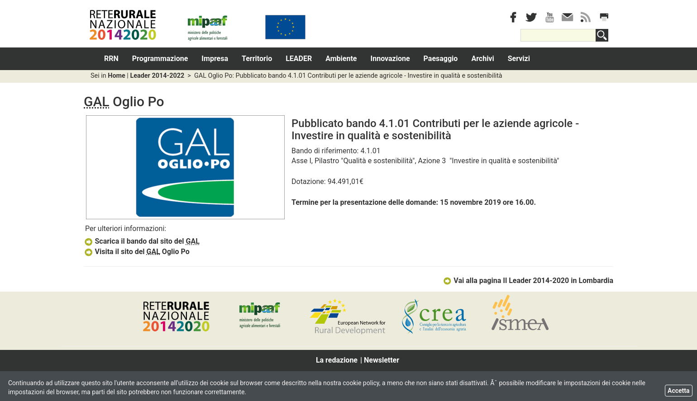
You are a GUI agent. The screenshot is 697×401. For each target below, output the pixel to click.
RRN (111, 58)
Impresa (214, 58)
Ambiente (341, 58)
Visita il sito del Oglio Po (137, 251)
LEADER (299, 58)
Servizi (519, 58)
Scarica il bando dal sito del (142, 241)
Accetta (678, 390)
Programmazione (160, 58)
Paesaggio (441, 58)
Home (116, 76)
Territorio (257, 58)
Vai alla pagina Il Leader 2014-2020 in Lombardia (528, 280)
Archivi (482, 58)
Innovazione (390, 58)
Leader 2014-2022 (157, 76)
